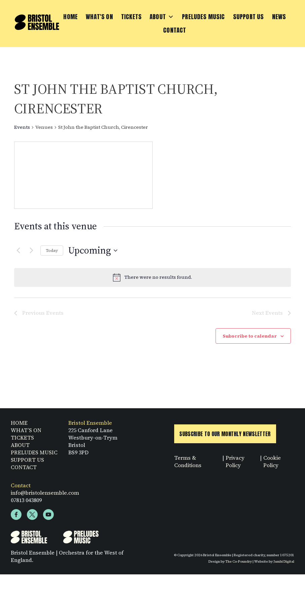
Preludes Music (203, 16)
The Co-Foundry (238, 564)
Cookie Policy (272, 464)
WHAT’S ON (26, 433)
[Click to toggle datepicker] (92, 250)
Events (22, 127)
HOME (19, 426)
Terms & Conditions (188, 464)
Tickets (131, 16)
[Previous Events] (18, 250)
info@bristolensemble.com (45, 496)
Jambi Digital (283, 564)
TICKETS (22, 441)
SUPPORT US (27, 463)
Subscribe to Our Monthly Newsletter (225, 437)
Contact (174, 30)
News (279, 16)
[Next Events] (31, 250)
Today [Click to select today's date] (52, 250)
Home (70, 16)
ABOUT (20, 448)
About (162, 17)
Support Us (248, 16)
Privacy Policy (234, 464)
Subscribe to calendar (250, 336)
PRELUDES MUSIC (34, 455)
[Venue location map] (83, 175)
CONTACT (24, 470)
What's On (99, 16)
